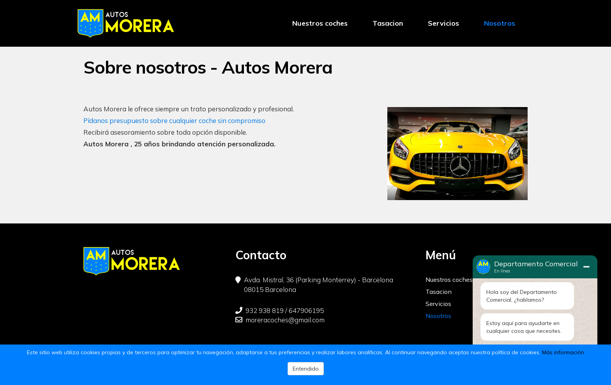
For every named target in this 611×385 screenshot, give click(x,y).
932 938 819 (259, 310)
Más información (563, 352)
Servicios (443, 23)
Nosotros (499, 23)
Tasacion (388, 23)
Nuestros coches (320, 23)
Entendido (306, 368)
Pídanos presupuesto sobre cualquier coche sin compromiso (174, 120)
